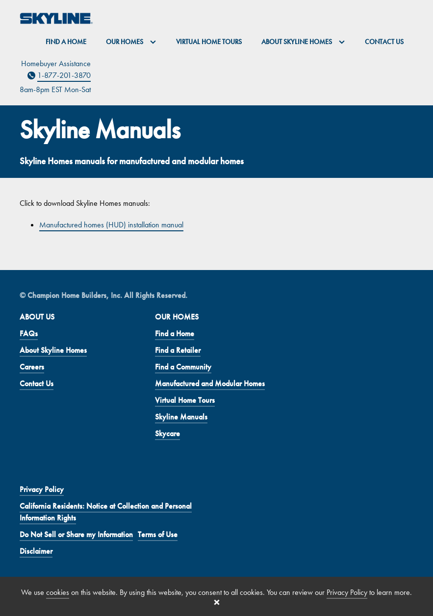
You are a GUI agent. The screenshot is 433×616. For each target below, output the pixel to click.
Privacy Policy (42, 489)
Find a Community (183, 367)
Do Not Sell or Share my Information (76, 534)
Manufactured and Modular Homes (210, 383)
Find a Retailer (178, 350)
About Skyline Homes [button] (303, 41)
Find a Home (66, 41)
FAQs (29, 333)
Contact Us (384, 41)
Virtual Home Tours (209, 41)
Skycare (167, 433)
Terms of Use (158, 534)
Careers (32, 367)
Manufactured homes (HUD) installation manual (111, 225)
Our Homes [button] (131, 41)
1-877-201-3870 (64, 75)
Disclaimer (36, 551)
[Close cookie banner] (217, 602)
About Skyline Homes (53, 350)
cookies (57, 592)
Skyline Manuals (181, 417)
